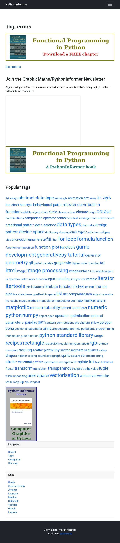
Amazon (13, 489)
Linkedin (13, 512)
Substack (13, 501)
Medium (12, 497)
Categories (14, 459)
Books (11, 482)
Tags (11, 455)
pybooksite (66, 533)
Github (12, 508)
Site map (13, 463)
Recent (12, 452)
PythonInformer (16, 4)
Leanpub (13, 493)
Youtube (13, 504)
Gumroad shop (16, 486)
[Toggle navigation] (110, 4)
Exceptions (13, 67)
